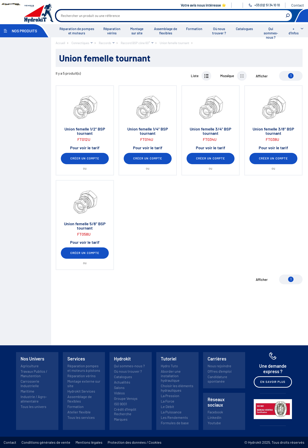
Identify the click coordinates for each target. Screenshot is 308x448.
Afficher (262, 76)
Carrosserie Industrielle (30, 383)
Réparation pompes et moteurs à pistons (83, 368)
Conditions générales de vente (45, 442)
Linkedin (214, 417)
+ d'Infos (294, 31)
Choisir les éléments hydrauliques (177, 388)
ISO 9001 (120, 404)
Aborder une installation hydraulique (171, 375)
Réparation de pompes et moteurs (76, 31)
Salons (119, 387)
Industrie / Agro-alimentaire (34, 398)
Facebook (215, 412)
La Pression (170, 395)
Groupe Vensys (125, 398)
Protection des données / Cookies (134, 442)
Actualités (122, 382)
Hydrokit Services (81, 391)
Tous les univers (33, 406)
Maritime (27, 391)
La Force (167, 401)
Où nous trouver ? (219, 31)
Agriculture (30, 366)
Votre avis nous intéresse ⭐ (203, 5)
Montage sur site (136, 31)
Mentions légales (89, 442)
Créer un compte (84, 158)
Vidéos (119, 393)
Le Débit (167, 406)
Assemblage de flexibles (165, 31)
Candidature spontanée (217, 379)
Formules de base (175, 423)
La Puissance (171, 412)
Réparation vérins (111, 31)
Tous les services (81, 417)
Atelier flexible (79, 412)
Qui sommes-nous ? (271, 33)
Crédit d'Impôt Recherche (125, 411)
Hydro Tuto (169, 366)
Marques (121, 419)
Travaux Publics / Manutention (34, 373)
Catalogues (244, 29)
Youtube (214, 423)
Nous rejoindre (219, 366)
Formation (194, 29)
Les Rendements (174, 417)
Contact (297, 5)
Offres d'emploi (220, 371)
